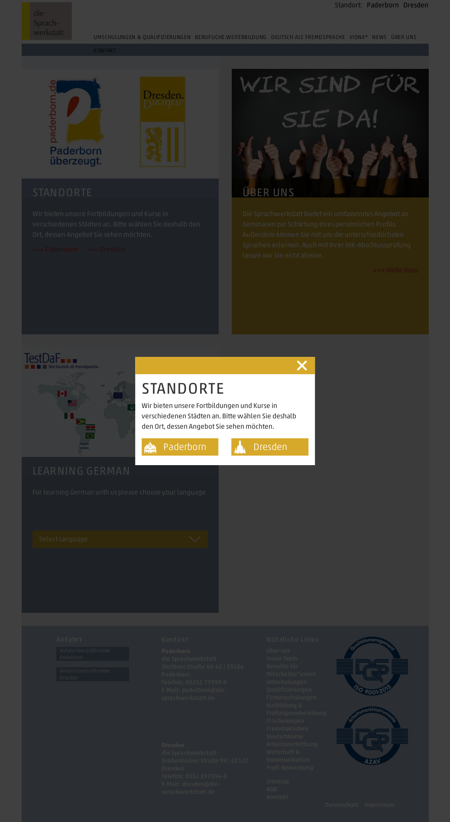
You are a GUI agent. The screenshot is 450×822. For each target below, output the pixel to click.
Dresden (270, 447)
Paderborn (184, 447)
